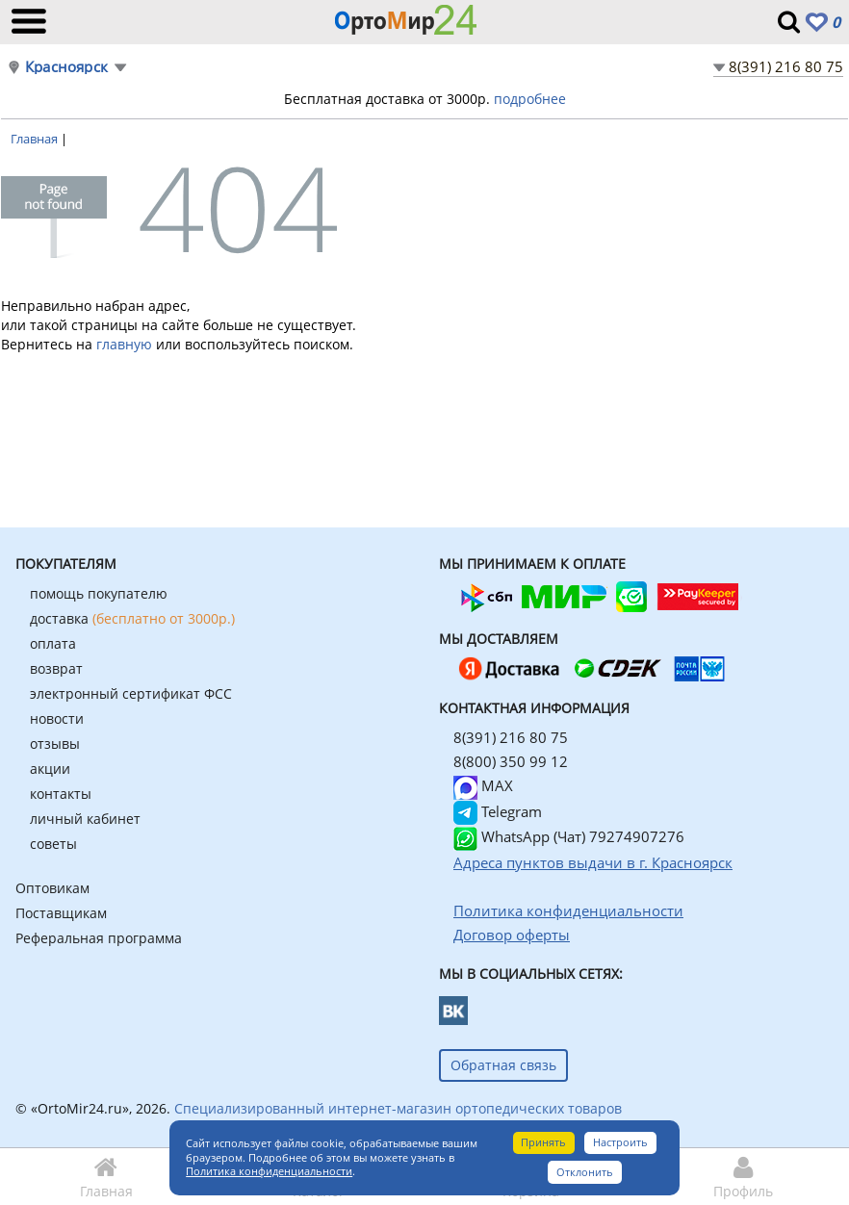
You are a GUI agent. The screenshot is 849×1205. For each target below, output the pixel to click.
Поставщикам (61, 913)
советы (53, 843)
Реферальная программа (98, 938)
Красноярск (66, 67)
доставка (132, 618)
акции (50, 768)
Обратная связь (503, 1065)
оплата (53, 643)
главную (124, 344)
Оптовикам (52, 888)
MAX (483, 785)
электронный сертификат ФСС (131, 693)
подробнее (530, 99)
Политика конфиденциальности (269, 1171)
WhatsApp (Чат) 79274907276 (568, 836)
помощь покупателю (98, 593)
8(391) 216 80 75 (786, 66)
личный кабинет (85, 818)
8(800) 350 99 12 (510, 761)
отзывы (55, 743)
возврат (56, 668)
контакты (60, 793)
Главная (36, 138)
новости (57, 718)
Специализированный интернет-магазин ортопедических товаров (398, 1108)
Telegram (497, 811)
